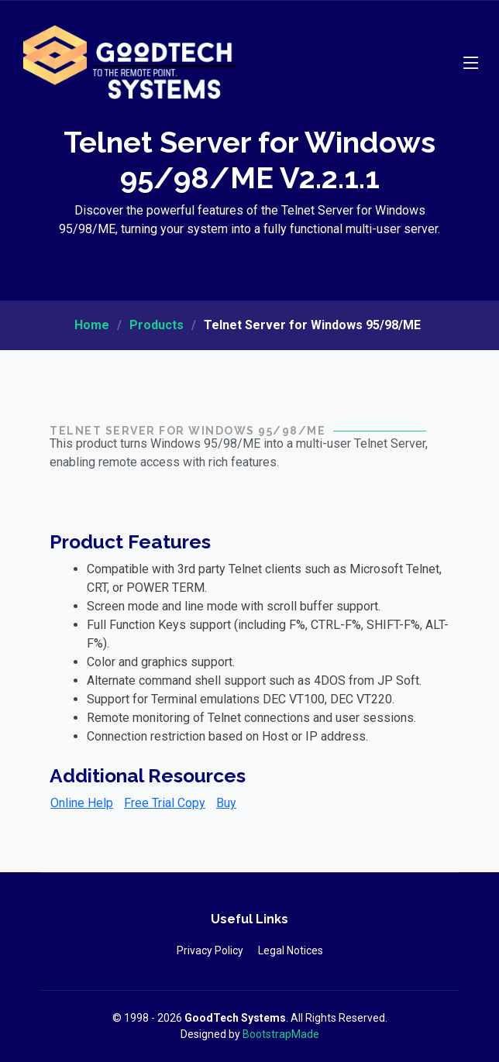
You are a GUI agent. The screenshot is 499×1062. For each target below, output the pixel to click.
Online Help (81, 803)
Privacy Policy (210, 950)
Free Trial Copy (164, 803)
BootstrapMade (281, 1034)
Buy (226, 803)
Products (156, 325)
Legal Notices (290, 950)
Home (91, 325)
